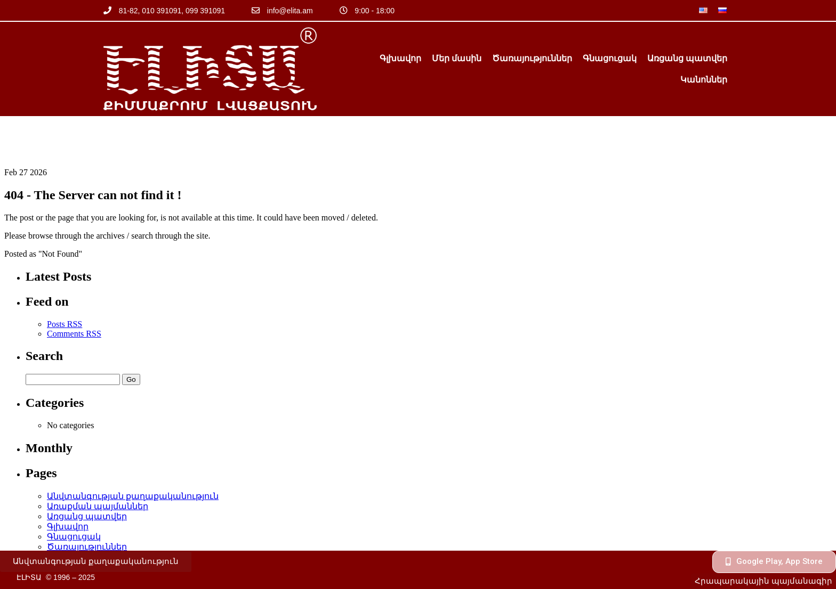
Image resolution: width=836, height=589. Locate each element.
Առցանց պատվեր (687, 58)
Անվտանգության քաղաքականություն (133, 451)
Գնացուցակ (610, 58)
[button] (95, 561)
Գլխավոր (400, 58)
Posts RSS (64, 279)
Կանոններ (703, 80)
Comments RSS (74, 289)
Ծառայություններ (532, 58)
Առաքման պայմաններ (97, 462)
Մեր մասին (456, 58)
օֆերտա (67, 532)
